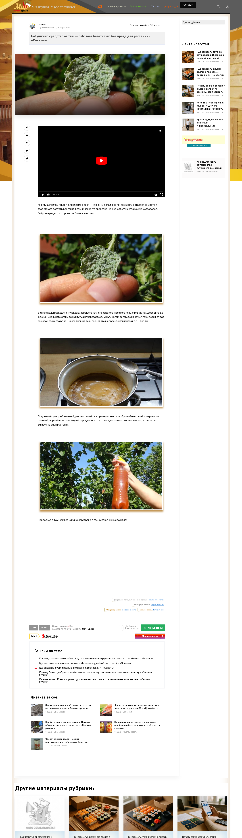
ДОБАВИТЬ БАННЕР (199, 145)
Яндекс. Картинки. (157, 605)
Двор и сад (169, 6)
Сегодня (155, 6)
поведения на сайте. (128, 610)
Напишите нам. (158, 610)
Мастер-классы (138, 6)
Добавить (128, 628)
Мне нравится (150, 636)
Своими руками (115, 6)
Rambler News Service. (156, 600)
